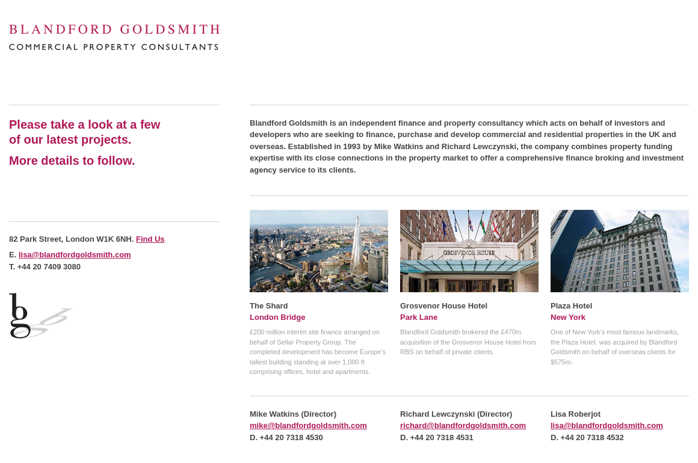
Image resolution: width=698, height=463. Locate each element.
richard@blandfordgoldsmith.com (463, 425)
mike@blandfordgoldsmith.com (308, 425)
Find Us (150, 239)
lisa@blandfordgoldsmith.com (75, 254)
